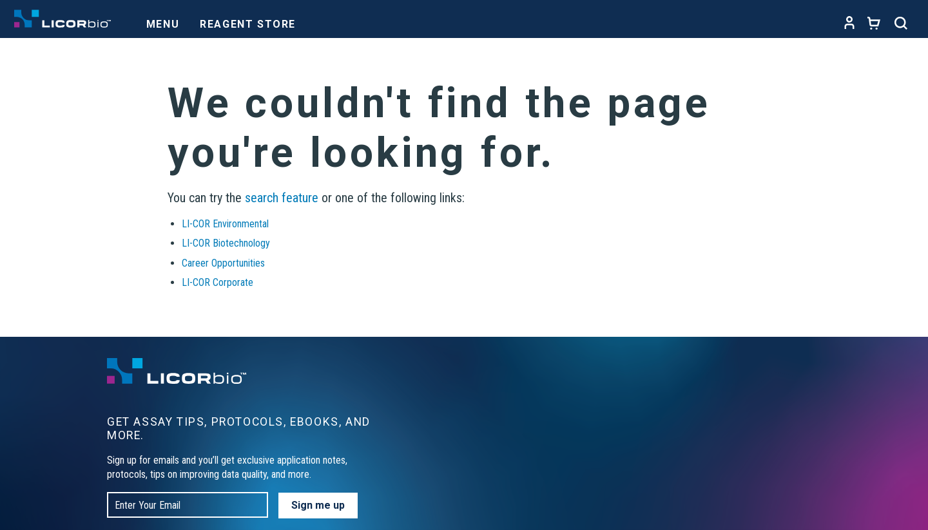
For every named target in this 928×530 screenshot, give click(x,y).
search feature (281, 197)
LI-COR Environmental (225, 224)
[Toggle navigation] (162, 20)
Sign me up (318, 505)
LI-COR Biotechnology (226, 243)
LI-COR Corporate (217, 282)
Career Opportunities (223, 263)
